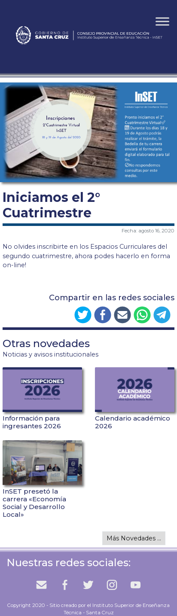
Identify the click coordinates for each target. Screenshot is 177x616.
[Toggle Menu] (162, 21)
